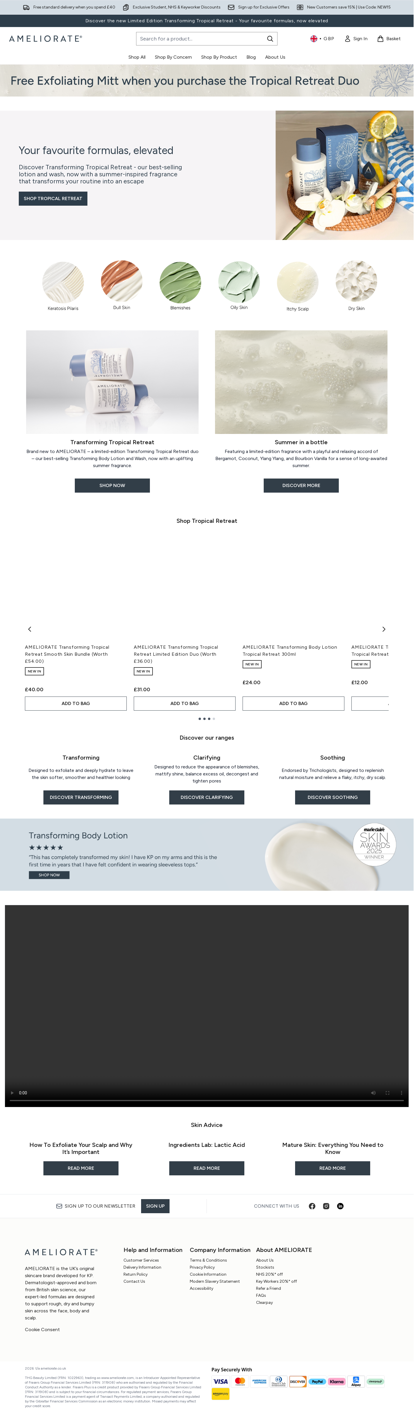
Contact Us (134, 1281)
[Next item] (384, 629)
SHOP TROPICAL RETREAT (53, 198)
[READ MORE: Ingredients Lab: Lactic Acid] (207, 1155)
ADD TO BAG (76, 703)
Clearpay (264, 1302)
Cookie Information (208, 1274)
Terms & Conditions (208, 1260)
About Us (265, 1260)
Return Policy (135, 1274)
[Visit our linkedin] (340, 1206)
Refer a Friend (268, 1288)
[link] (356, 39)
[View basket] (388, 39)
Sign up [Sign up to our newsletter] (155, 1206)
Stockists (265, 1267)
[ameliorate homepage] (46, 39)
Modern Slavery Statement (215, 1281)
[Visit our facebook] (312, 1206)
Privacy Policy (202, 1267)
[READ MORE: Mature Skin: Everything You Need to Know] (333, 1155)
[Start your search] (206, 38)
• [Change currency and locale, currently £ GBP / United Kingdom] (322, 38)
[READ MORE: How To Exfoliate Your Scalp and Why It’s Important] (81, 1155)
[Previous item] (29, 629)
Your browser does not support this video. (207, 1006)
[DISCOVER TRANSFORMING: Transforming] (81, 776)
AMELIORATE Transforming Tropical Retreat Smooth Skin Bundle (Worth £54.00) (67, 654)
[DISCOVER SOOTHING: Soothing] (333, 776)
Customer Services (141, 1260)
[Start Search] (270, 38)
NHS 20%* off (269, 1274)
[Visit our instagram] (326, 1206)
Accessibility (201, 1288)
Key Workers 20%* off (276, 1281)
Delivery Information (142, 1267)
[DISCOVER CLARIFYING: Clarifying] (207, 776)
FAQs (261, 1295)
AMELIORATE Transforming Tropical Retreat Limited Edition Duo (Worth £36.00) (176, 654)
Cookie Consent (42, 1329)
